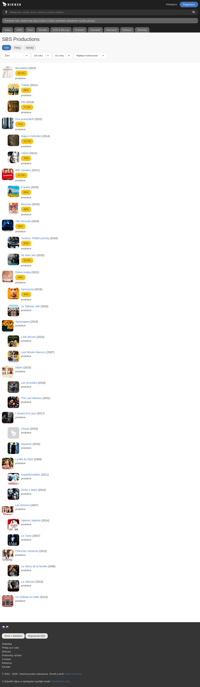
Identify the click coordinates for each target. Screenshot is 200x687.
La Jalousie (28, 581)
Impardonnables (30, 474)
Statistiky (7, 643)
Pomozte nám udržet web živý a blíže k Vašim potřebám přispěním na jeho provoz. (50, 20)
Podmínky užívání (12, 655)
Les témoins (22, 505)
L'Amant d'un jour (25, 413)
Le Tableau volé (30, 306)
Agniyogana (22, 321)
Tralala (25, 85)
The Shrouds (23, 221)
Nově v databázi (13, 635)
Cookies (6, 659)
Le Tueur (26, 535)
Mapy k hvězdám (31, 136)
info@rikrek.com (60, 681)
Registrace (189, 4)
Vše (6, 47)
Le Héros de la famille (34, 566)
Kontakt (6, 666)
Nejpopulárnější (36, 635)
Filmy (17, 47)
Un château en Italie (27, 596)
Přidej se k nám (10, 647)
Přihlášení (171, 4)
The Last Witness (31, 398)
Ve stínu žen (28, 255)
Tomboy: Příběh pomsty (35, 238)
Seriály (30, 47)
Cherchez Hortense (27, 551)
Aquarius (26, 444)
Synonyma (27, 289)
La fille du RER (24, 459)
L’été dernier (28, 336)
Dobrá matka (23, 272)
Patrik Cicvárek (73, 673)
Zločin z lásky (29, 489)
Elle (23, 102)
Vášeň (25, 153)
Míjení (19, 367)
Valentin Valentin (31, 520)
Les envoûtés (29, 382)
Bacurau (26, 204)
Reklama (7, 663)
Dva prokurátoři (24, 119)
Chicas (25, 428)
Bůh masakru (23, 170)
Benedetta (21, 68)
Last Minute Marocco (33, 352)
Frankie (25, 187)
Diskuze (6, 651)
